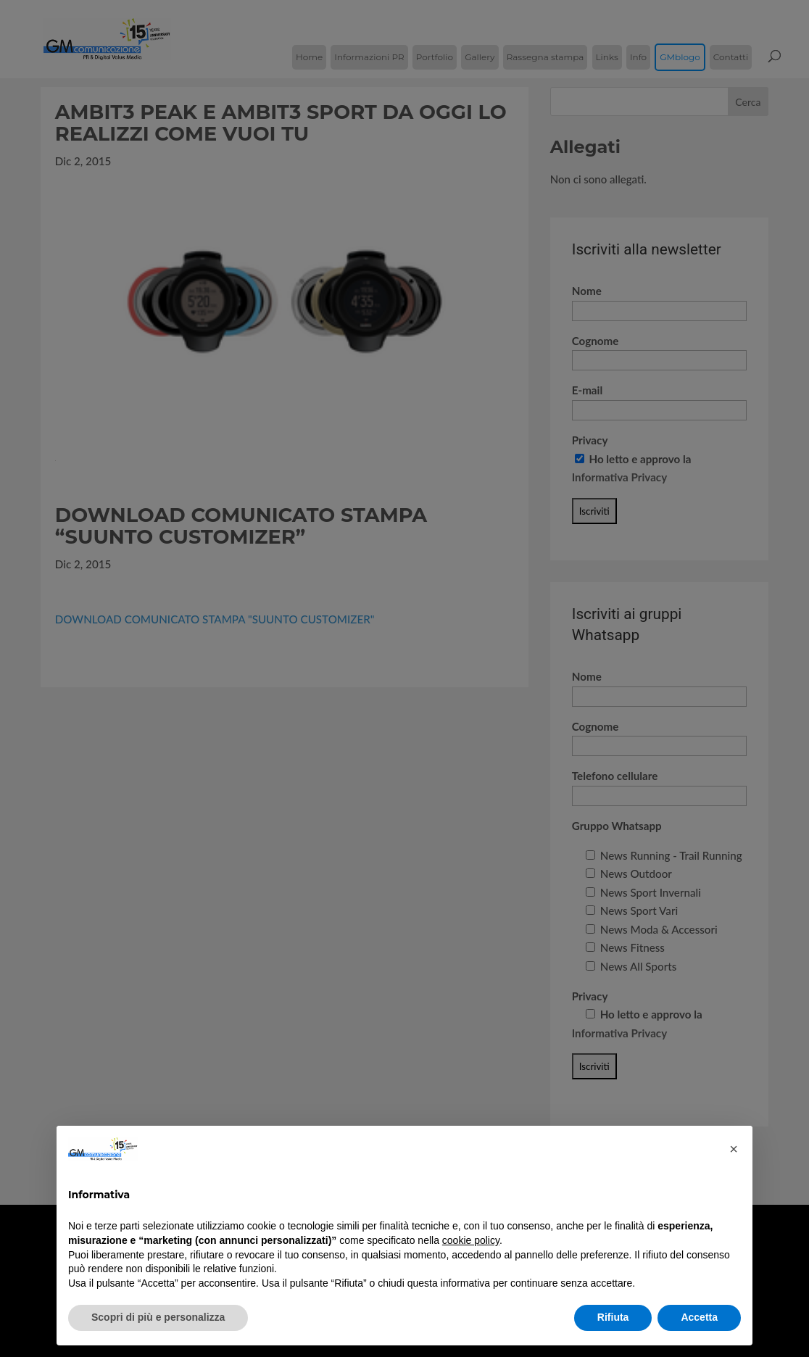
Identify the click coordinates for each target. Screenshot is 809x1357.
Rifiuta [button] (613, 1317)
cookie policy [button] (470, 1240)
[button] (733, 1149)
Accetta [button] (699, 1317)
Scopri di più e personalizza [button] (158, 1317)
